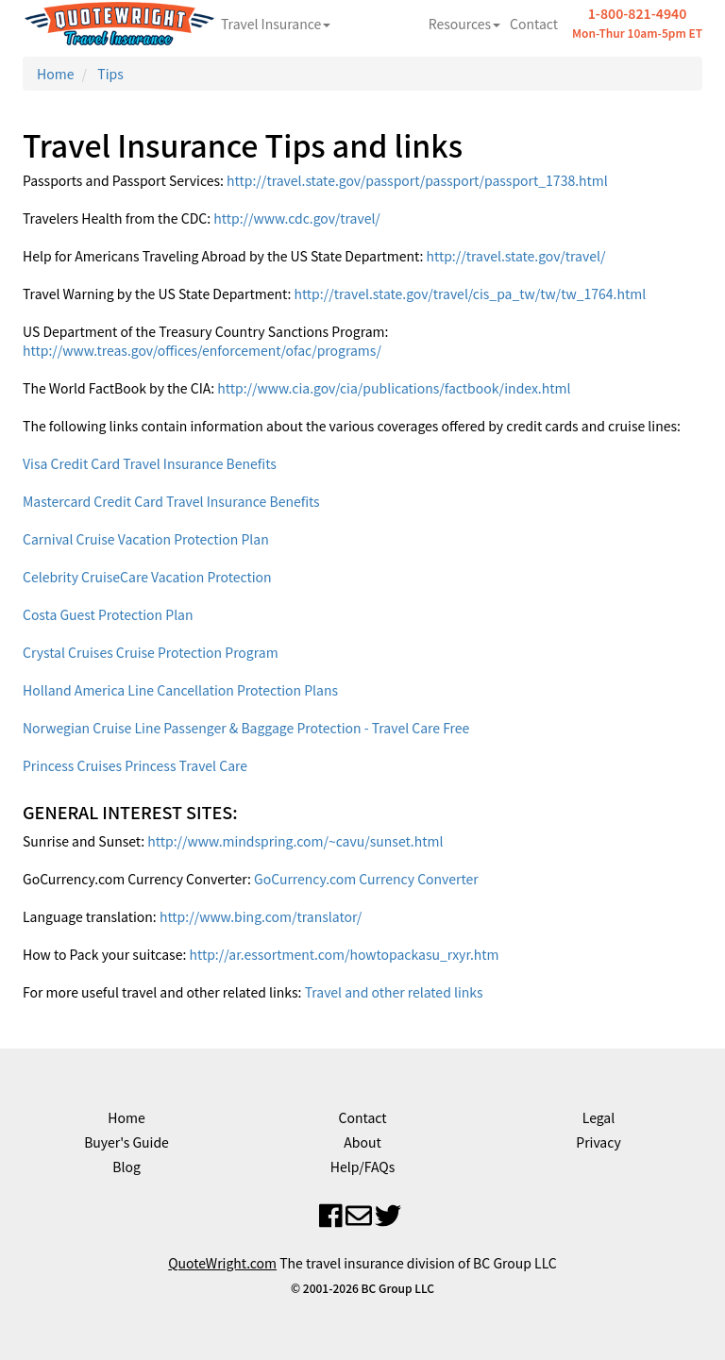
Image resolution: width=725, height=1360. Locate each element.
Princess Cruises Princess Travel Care (135, 765)
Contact (534, 23)
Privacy (598, 1142)
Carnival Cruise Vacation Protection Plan (146, 538)
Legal (598, 1117)
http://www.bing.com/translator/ (261, 916)
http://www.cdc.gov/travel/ (296, 218)
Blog (126, 1166)
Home (55, 73)
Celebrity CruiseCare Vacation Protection (147, 576)
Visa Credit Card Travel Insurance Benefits (150, 463)
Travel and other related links (394, 991)
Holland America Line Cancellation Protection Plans (180, 689)
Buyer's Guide (126, 1142)
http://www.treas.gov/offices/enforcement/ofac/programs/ (202, 350)
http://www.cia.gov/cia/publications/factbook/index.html (393, 387)
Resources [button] (464, 23)
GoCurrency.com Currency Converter (366, 878)
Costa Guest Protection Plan (108, 614)
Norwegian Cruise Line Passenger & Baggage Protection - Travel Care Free (246, 727)
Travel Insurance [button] (275, 23)
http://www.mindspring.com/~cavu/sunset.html (295, 840)
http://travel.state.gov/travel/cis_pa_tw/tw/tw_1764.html (470, 293)
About (362, 1142)
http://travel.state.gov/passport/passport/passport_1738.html (417, 180)
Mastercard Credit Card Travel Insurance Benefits (171, 501)
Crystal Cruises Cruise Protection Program (150, 652)
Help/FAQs (362, 1166)
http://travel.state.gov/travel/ (515, 255)
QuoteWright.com (222, 1262)
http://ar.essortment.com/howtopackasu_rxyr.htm (343, 954)
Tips (110, 73)
